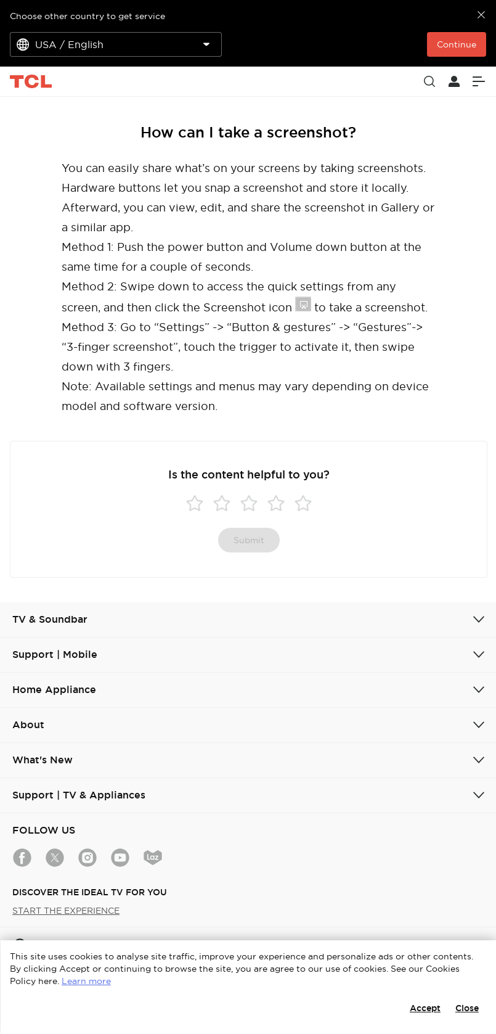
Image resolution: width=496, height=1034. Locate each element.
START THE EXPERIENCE (66, 910)
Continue (456, 44)
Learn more (86, 981)
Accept (425, 1008)
